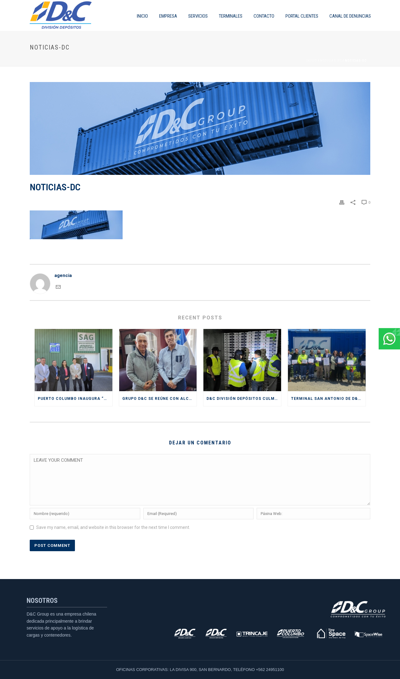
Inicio (311, 60)
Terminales (230, 16)
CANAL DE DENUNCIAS (350, 16)
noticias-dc (331, 60)
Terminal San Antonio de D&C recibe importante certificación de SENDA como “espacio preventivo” (328, 398)
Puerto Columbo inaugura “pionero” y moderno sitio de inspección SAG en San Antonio (75, 398)
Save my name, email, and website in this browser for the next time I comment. (113, 527)
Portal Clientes (301, 16)
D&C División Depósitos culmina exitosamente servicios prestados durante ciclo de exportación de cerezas (244, 398)
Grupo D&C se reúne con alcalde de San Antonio (159, 398)
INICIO (142, 16)
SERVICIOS (198, 16)
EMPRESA (168, 16)
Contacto (264, 16)
